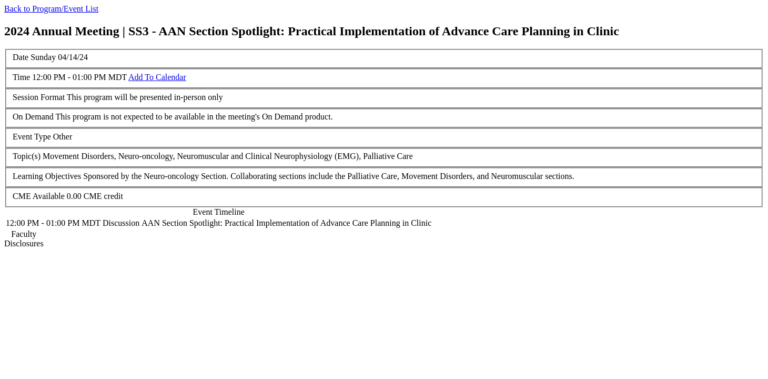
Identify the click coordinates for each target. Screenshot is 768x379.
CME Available (39, 196)
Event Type (32, 136)
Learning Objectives (47, 176)
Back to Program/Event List (51, 8)
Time (21, 77)
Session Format (39, 97)
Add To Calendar (157, 77)
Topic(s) (27, 156)
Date (20, 57)
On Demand (33, 116)
